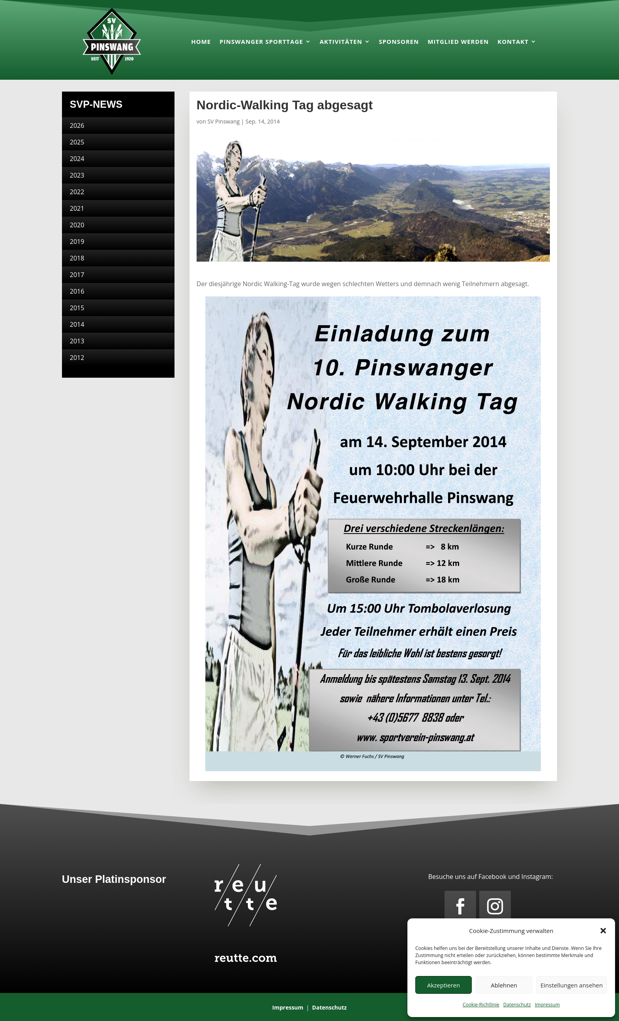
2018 (77, 258)
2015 (77, 307)
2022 (77, 191)
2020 (77, 225)
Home (201, 41)
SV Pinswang (223, 121)
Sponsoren (399, 41)
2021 (77, 208)
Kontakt (513, 41)
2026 (77, 125)
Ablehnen (504, 985)
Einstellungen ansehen (571, 985)
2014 (77, 324)
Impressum (547, 1004)
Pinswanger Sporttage (261, 41)
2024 (77, 158)
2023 (77, 175)
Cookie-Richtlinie (481, 1004)
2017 (77, 274)
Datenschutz (517, 1004)
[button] (603, 931)
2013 (77, 341)
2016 (77, 291)
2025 (77, 142)
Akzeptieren (443, 985)
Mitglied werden (458, 41)
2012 (77, 357)
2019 (77, 241)
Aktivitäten (341, 41)
